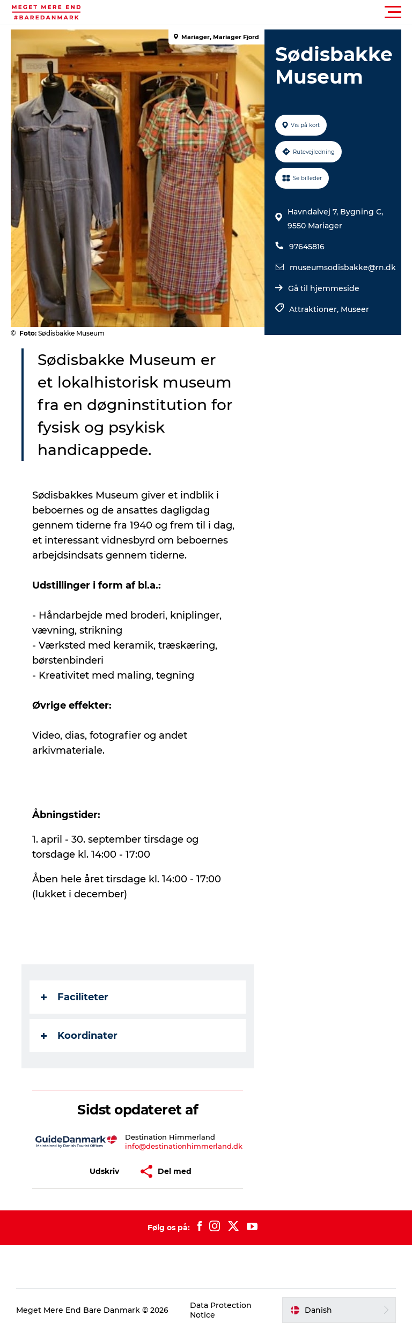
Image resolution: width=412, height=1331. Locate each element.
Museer (355, 309)
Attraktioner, (315, 309)
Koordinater (79, 1036)
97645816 (307, 246)
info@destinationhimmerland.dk (183, 1146)
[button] (254, 12)
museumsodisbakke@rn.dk (343, 267)
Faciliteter (74, 997)
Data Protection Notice (221, 1310)
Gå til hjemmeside (323, 288)
